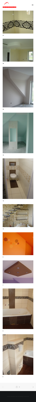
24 (3, 63)
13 (3, 155)
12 (3, 200)
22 (3, 109)
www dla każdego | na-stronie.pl (22, 396)
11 (3, 229)
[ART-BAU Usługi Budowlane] (9, 5)
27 (3, 35)
